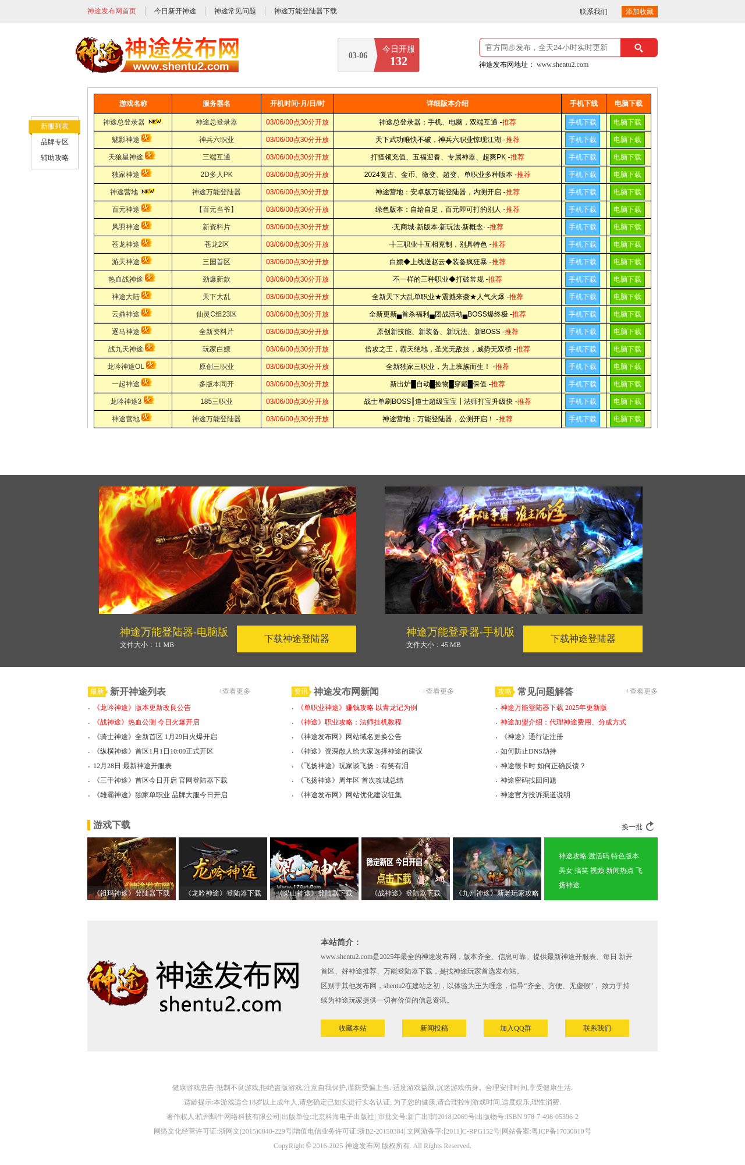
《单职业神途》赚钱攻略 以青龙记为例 (357, 708)
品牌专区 (55, 142)
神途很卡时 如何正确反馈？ (543, 766)
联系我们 (594, 12)
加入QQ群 (515, 1028)
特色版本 (625, 856)
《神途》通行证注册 (532, 737)
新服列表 (55, 126)
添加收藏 (640, 12)
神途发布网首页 (111, 11)
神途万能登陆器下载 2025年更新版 (554, 708)
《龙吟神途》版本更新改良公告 (142, 708)
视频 (597, 870)
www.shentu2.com (562, 65)
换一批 (632, 827)
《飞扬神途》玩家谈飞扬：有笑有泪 (353, 766)
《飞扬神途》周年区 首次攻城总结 (350, 780)
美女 (566, 870)
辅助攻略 (55, 158)
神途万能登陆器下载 (305, 11)
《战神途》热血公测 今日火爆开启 (146, 722)
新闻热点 (620, 870)
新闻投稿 (434, 1028)
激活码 (598, 856)
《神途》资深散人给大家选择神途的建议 (360, 751)
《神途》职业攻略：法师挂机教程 (349, 722)
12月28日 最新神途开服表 (132, 766)
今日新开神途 (175, 11)
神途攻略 (573, 856)
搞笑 (581, 870)
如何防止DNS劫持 (528, 751)
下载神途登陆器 (296, 639)
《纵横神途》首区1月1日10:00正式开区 (153, 751)
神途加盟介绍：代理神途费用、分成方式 (563, 722)
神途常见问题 (235, 11)
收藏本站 (353, 1028)
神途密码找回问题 (528, 780)
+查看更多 (234, 691)
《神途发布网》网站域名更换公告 (349, 737)
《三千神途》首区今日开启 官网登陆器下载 (160, 780)
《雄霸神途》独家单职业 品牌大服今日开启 (160, 795)
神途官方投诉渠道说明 (535, 795)
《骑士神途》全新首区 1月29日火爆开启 (155, 737)
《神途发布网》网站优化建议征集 (349, 795)
